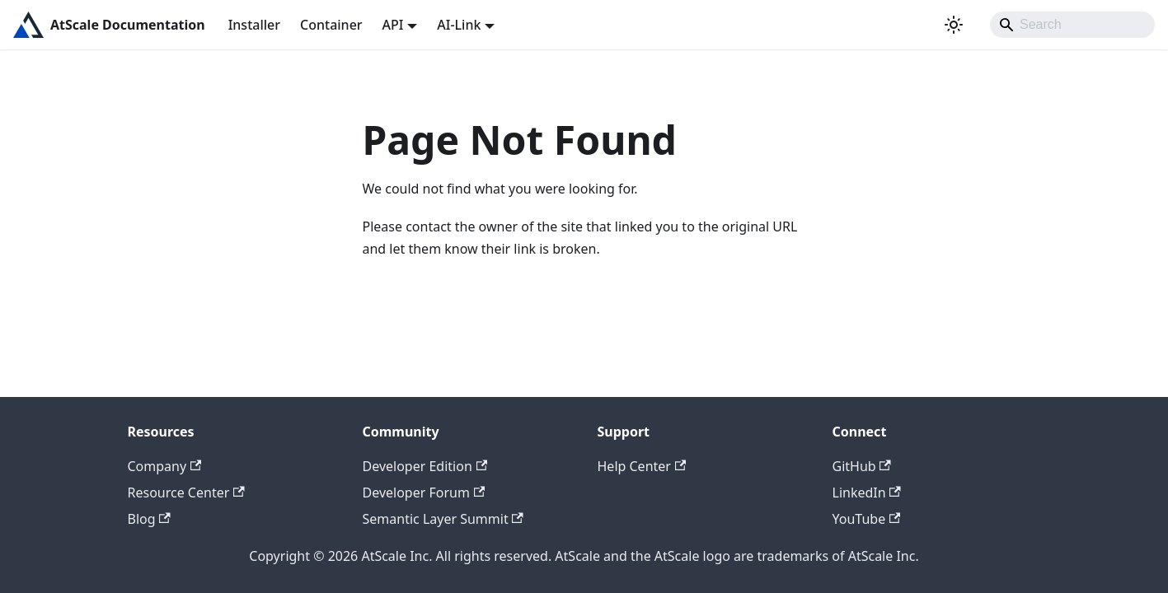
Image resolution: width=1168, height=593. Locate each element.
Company (165, 466)
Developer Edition (425, 466)
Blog (149, 519)
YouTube (867, 519)
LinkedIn (867, 492)
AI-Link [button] (459, 25)
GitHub (862, 466)
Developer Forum (424, 492)
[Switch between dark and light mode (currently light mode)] (953, 25)
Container (331, 25)
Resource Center (186, 492)
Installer (254, 25)
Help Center (642, 466)
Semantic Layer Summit (443, 519)
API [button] (393, 25)
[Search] (1072, 25)
